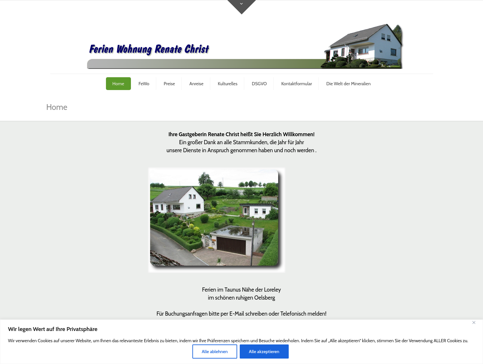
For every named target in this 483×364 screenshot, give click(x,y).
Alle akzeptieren (264, 351)
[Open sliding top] (241, 7)
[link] (217, 220)
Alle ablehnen (215, 351)
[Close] (476, 325)
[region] (241, 341)
